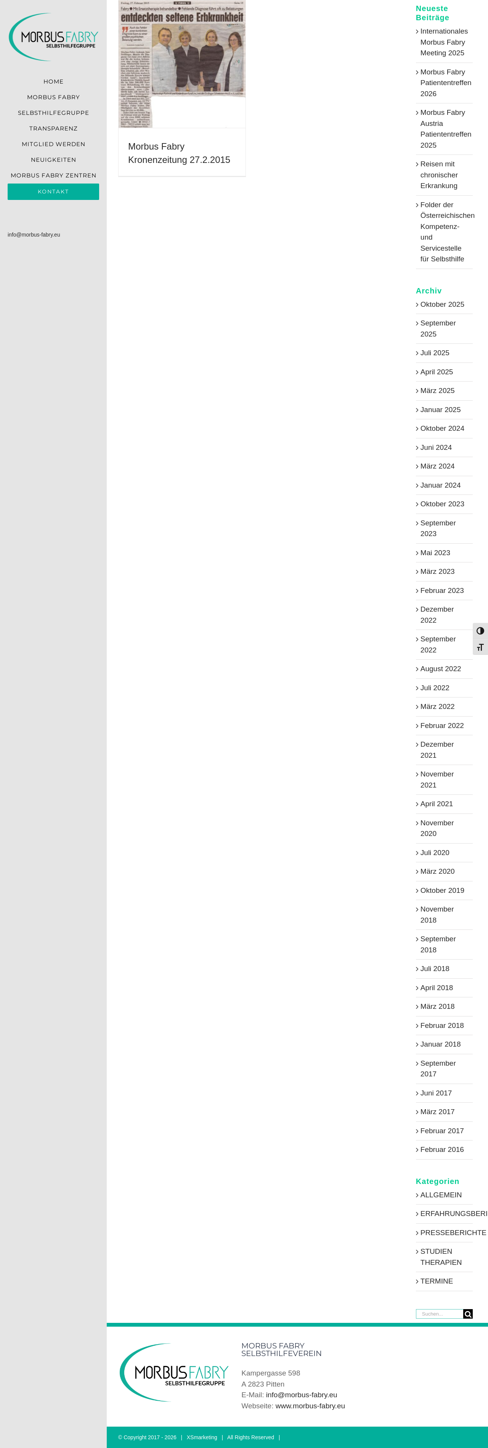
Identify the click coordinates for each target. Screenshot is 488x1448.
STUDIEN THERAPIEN (441, 1256)
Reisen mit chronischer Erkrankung (439, 175)
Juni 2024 (436, 447)
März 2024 (438, 466)
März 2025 (438, 391)
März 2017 (438, 1112)
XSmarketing (202, 1437)
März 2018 (438, 1006)
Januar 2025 (441, 410)
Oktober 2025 (442, 304)
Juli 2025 (435, 353)
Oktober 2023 (442, 504)
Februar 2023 (442, 590)
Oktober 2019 (442, 890)
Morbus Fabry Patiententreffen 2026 (446, 83)
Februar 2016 (442, 1149)
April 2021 (437, 804)
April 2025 (437, 372)
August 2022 (441, 669)
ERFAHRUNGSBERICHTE (445, 1214)
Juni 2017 (436, 1093)
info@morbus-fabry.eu (34, 235)
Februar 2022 (442, 726)
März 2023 (438, 571)
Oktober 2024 (442, 428)
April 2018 (437, 988)
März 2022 (438, 706)
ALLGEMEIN (441, 1195)
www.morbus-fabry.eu (310, 1406)
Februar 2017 (442, 1131)
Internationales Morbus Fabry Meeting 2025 (444, 42)
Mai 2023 (435, 553)
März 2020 (438, 871)
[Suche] (468, 1314)
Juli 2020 (435, 853)
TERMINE (437, 1281)
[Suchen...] (439, 1314)
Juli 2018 (435, 969)
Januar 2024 (441, 485)
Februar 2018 (442, 1025)
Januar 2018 (441, 1044)
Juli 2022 (435, 688)
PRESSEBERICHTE (445, 1233)
